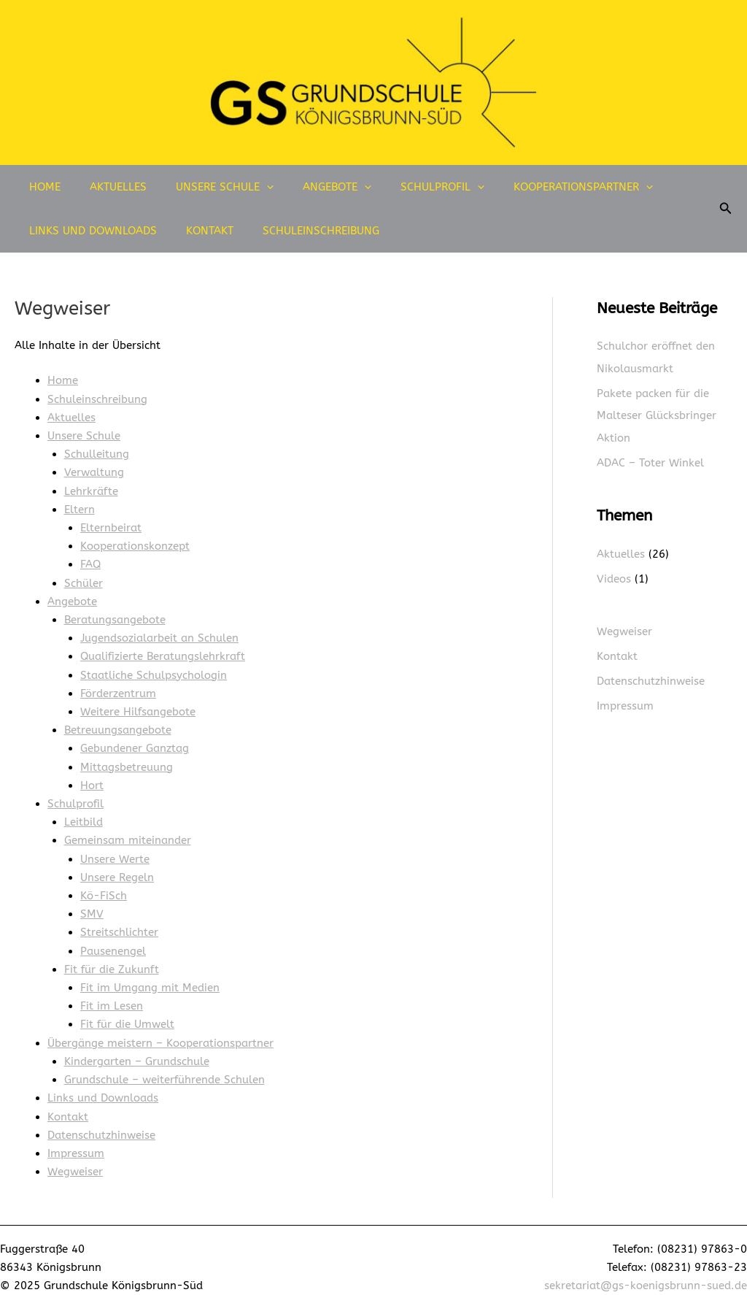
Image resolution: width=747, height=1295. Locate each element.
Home (41, 186)
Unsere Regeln (117, 868)
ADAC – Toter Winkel (650, 461)
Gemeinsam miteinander (127, 832)
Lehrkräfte (91, 489)
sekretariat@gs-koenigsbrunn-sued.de (645, 1270)
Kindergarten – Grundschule (136, 1049)
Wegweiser (75, 1157)
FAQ (90, 561)
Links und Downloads (89, 230)
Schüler (83, 579)
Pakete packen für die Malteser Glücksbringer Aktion (656, 414)
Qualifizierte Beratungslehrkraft (162, 651)
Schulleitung (96, 452)
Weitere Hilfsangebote (138, 705)
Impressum (75, 1139)
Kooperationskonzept (135, 543)
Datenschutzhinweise (101, 1121)
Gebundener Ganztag (134, 741)
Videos (614, 576)
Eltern (79, 507)
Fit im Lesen (111, 995)
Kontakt (198, 230)
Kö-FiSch (103, 886)
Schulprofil (410, 187)
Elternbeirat (111, 524)
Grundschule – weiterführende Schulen (164, 1067)
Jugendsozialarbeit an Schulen (159, 633)
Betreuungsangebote (117, 724)
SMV (92, 904)
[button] (725, 208)
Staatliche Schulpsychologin (153, 669)
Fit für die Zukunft (111, 958)
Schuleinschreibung (302, 230)
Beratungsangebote (115, 615)
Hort (92, 778)
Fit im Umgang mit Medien (150, 976)
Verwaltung (94, 470)
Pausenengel (113, 941)
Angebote (311, 187)
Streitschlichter (119, 922)
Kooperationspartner (543, 187)
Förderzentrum (118, 687)
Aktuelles (107, 186)
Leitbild (83, 814)
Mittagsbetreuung (126, 759)
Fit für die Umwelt (127, 1013)
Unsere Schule (206, 187)
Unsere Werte (115, 850)
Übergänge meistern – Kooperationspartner (160, 1030)
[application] (248, 187)
